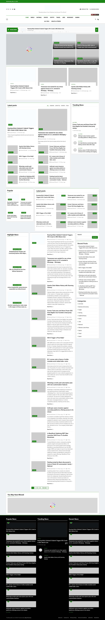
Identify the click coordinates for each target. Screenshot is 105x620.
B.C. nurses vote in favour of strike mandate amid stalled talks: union (57, 158)
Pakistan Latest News (84, 327)
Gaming (77, 17)
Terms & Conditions (82, 617)
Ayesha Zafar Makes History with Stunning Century (12, 217)
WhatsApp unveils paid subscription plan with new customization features (26, 168)
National (39, 17)
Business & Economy (84, 306)
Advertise (90, 617)
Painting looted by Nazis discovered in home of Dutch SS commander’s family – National (58, 178)
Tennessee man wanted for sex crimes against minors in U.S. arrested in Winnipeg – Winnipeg (52, 88)
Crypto (52, 17)
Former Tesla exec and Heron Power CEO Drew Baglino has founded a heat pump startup (57, 148)
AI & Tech (46, 21)
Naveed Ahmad (15, 90)
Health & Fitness (56, 21)
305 (44, 488)
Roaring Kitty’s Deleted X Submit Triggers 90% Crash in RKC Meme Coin (45, 28)
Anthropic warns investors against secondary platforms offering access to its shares (57, 168)
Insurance (70, 17)
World (32, 17)
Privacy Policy (73, 617)
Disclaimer (96, 617)
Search (80, 234)
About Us (60, 617)
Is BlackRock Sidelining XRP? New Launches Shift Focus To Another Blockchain (27, 178)
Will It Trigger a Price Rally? (26, 156)
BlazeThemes (28, 617)
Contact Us (66, 617)
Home (27, 17)
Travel (58, 17)
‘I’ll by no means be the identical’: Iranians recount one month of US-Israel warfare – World (64, 47)
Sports (46, 17)
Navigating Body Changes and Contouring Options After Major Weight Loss (17, 253)
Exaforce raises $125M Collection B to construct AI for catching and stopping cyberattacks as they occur (87, 151)
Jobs (63, 17)
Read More (13, 92)
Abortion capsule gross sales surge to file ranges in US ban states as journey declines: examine (17, 306)
